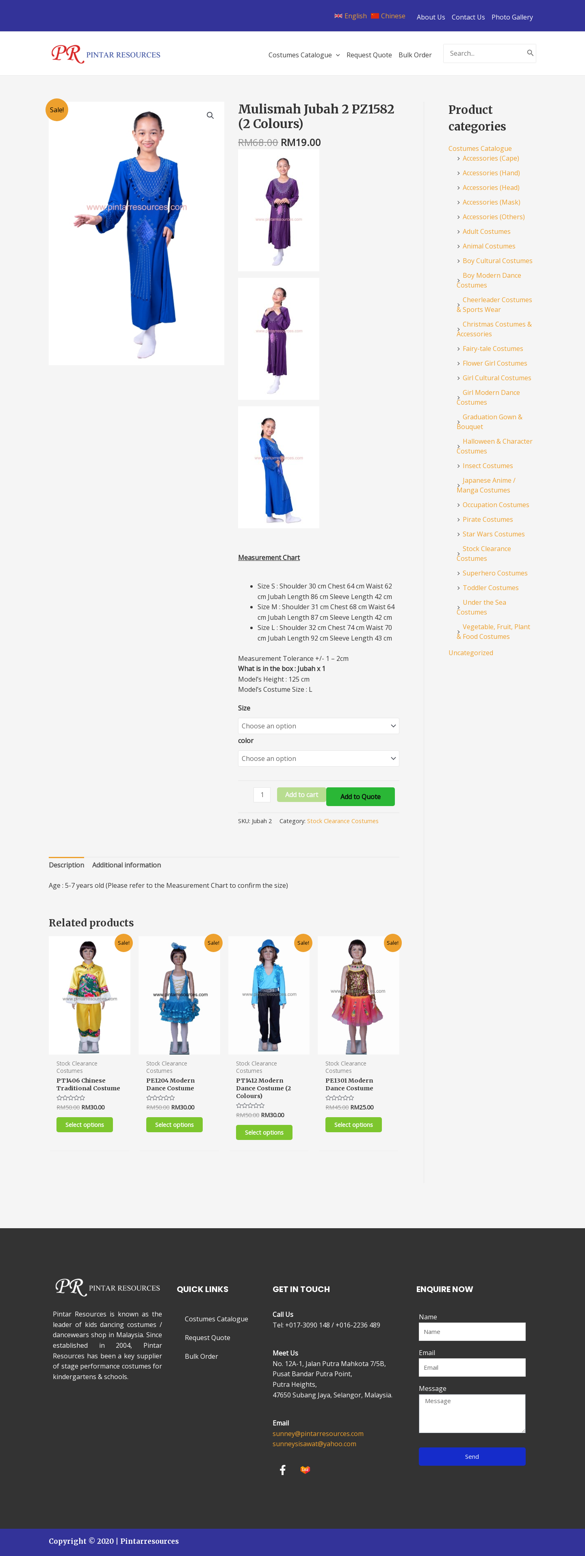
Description (66, 860)
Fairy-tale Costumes (493, 348)
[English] (350, 15)
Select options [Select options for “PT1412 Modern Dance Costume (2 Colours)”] (266, 1131)
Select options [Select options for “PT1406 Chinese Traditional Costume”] (86, 1131)
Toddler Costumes (491, 587)
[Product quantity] (262, 790)
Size (244, 708)
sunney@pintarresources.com (318, 1433)
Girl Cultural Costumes (497, 377)
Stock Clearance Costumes (343, 817)
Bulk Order (201, 1356)
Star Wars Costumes (494, 534)
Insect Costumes (488, 465)
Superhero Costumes (495, 573)
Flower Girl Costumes (495, 363)
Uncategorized (470, 652)
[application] (336, 54)
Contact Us (468, 17)
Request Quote (207, 1337)
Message (432, 1388)
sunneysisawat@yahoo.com (314, 1443)
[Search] (530, 53)
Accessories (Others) (494, 216)
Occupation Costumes (496, 504)
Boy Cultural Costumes (498, 260)
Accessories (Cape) (491, 158)
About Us (431, 17)
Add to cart (301, 790)
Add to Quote (360, 792)
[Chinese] (388, 15)
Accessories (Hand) (491, 172)
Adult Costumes (487, 231)
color (246, 738)
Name (428, 1316)
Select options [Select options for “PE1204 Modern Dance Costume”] (176, 1122)
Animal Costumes (489, 246)
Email (427, 1352)
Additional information (126, 860)
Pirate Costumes (488, 519)
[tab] (66, 861)
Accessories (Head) (491, 187)
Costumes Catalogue (480, 148)
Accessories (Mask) (491, 202)
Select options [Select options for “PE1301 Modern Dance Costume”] (355, 1122)
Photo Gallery (512, 17)
